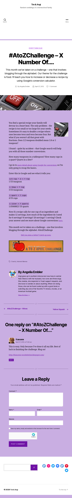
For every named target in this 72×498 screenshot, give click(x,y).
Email (39, 413)
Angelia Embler (24, 87)
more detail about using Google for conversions (39, 166)
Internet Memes (22, 265)
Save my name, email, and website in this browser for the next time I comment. (35, 432)
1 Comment (54, 87)
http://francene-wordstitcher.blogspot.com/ (29, 358)
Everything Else (36, 49)
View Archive (23, 299)
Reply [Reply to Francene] (11, 363)
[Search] (34, 470)
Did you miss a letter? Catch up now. (36, 238)
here (11, 224)
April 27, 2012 (39, 87)
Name (11, 413)
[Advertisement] (36, 26)
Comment (13, 394)
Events (13, 265)
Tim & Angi (36, 5)
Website (11, 422)
